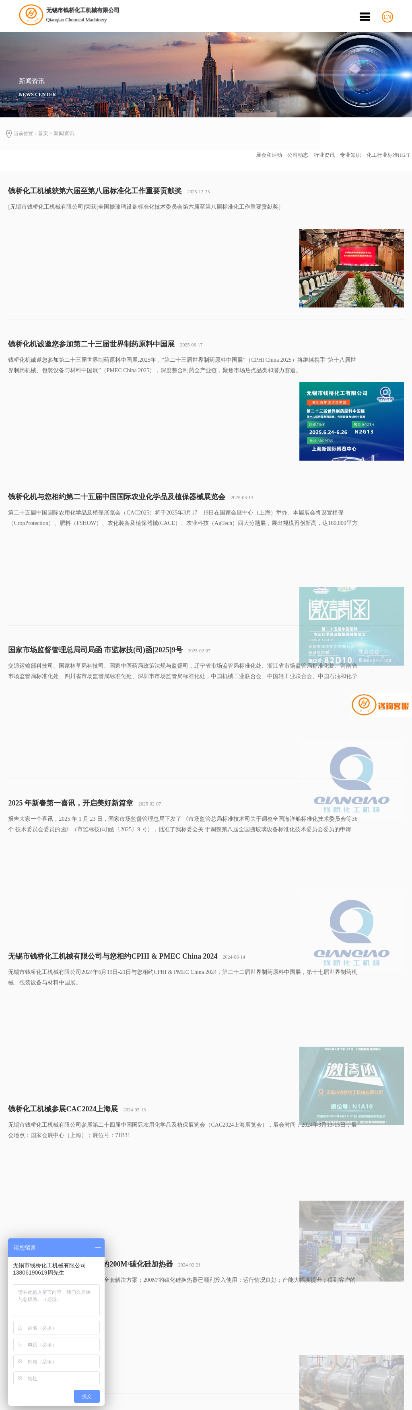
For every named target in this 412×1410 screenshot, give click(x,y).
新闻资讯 (66, 138)
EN (387, 21)
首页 (45, 138)
